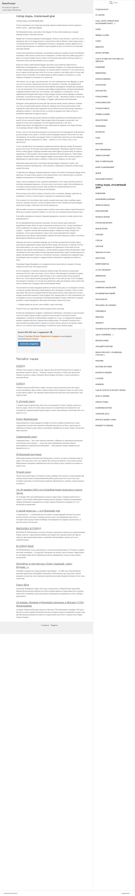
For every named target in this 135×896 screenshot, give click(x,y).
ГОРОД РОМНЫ (101, 96)
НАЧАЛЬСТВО (101, 91)
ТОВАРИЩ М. (100, 311)
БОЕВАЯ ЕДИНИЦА (103, 79)
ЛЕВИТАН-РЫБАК (102, 205)
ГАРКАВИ (99, 234)
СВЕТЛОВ (99, 246)
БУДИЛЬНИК (100, 193)
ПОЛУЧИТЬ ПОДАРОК (29, 344)
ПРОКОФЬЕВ (100, 126)
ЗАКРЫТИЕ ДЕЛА (102, 414)
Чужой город (23, 472)
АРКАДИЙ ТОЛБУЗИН (104, 346)
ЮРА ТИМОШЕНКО (103, 149)
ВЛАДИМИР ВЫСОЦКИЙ (105, 293)
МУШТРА (99, 144)
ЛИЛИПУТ (99, 323)
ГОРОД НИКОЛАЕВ (102, 102)
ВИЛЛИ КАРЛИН (101, 340)
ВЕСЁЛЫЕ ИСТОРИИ (103, 367)
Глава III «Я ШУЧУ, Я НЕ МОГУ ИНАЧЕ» (110, 390)
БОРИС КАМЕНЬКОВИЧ (104, 167)
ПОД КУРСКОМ (101, 120)
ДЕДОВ (98, 173)
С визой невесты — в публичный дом (38, 510)
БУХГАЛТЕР (100, 282)
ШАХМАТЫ (100, 132)
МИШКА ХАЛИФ (102, 35)
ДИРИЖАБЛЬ (100, 276)
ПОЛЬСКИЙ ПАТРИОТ (104, 179)
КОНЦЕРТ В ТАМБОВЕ (104, 425)
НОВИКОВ (99, 384)
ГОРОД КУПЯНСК (102, 108)
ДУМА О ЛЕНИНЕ (102, 396)
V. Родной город (25, 401)
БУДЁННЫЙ (100, 67)
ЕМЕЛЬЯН (99, 361)
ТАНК (97, 138)
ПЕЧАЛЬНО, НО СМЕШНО (105, 305)
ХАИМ (98, 29)
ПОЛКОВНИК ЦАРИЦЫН (105, 199)
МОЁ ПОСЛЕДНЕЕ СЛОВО (105, 420)
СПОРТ (98, 41)
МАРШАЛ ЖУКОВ (102, 217)
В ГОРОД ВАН (25, 546)
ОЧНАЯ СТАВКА (101, 402)
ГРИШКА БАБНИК (102, 114)
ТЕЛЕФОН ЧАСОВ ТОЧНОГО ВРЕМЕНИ (110, 329)
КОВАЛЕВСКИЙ (101, 211)
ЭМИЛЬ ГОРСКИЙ (102, 155)
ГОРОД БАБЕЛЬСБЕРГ (104, 223)
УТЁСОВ (98, 240)
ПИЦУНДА (99, 317)
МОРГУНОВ (100, 258)
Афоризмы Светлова (102, 252)
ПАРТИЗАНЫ (100, 85)
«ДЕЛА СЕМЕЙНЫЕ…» (104, 335)
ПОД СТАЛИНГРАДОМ (104, 161)
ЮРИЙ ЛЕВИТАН (102, 264)
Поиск (113, 3)
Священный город (26, 436)
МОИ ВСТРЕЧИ (101, 229)
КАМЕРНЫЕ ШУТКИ (103, 408)
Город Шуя (22, 584)
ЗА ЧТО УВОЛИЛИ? (103, 270)
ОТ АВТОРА (100, 15)
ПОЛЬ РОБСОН (101, 299)
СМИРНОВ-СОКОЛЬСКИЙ (105, 287)
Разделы (54, 625)
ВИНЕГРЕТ (99, 47)
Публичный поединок (29, 454)
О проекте (45, 625)
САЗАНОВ (99, 378)
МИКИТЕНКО (100, 73)
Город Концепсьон (27, 419)
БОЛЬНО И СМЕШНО (103, 372)
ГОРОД (20, 366)
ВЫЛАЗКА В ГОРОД (28, 528)
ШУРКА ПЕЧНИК (102, 53)
